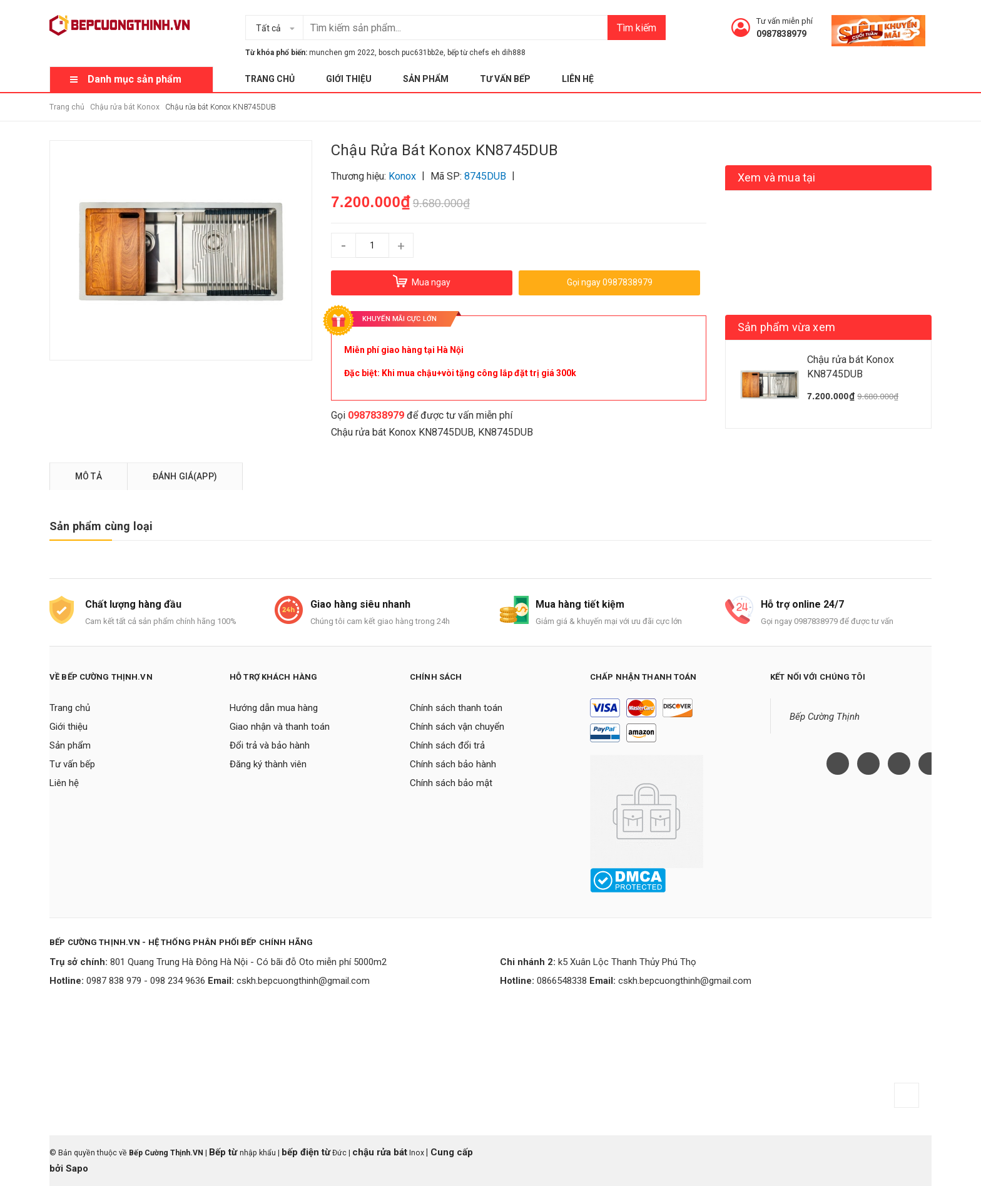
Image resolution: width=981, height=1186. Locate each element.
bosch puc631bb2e (411, 52)
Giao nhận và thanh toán (280, 726)
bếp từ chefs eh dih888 (486, 52)
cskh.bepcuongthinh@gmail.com (303, 980)
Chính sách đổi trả (447, 745)
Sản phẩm (426, 79)
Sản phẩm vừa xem (786, 327)
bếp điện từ (306, 1152)
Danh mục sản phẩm (134, 79)
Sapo (77, 1168)
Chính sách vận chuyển (457, 726)
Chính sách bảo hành (453, 764)
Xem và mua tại (777, 177)
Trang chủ (270, 79)
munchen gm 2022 (342, 52)
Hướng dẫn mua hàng (274, 707)
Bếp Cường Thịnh (825, 716)
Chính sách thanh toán (456, 707)
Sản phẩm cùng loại (101, 526)
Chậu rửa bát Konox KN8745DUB (402, 432)
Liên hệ (578, 79)
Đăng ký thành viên (268, 764)
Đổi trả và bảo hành (270, 745)
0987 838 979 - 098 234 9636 (145, 980)
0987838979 (781, 34)
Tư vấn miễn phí (784, 21)
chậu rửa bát (379, 1152)
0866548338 (562, 980)
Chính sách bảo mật (451, 783)
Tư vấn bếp (505, 79)
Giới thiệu (349, 79)
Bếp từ (224, 1152)
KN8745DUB (505, 432)
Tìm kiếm (636, 28)
